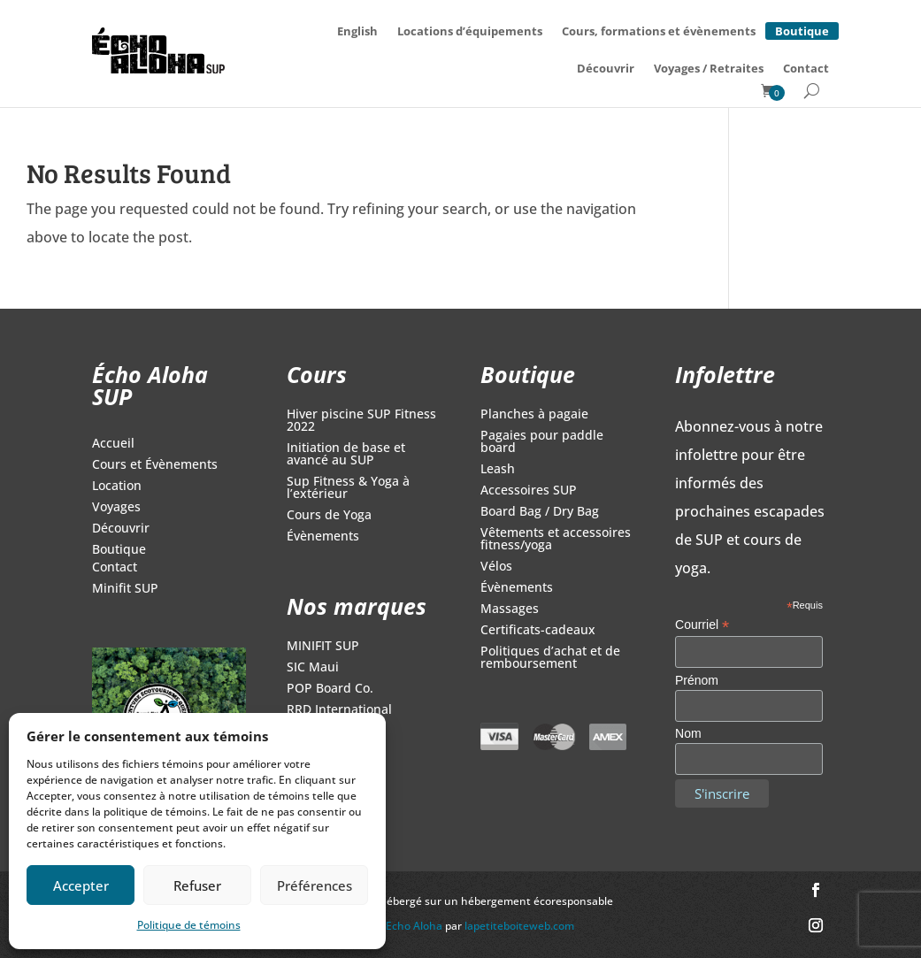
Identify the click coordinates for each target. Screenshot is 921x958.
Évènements (323, 537)
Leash (497, 470)
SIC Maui (313, 668)
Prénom (696, 680)
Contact (806, 68)
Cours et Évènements (155, 465)
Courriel (702, 625)
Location (117, 486)
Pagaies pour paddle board (541, 442)
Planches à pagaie (534, 415)
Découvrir (605, 68)
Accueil (113, 444)
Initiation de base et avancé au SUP (346, 454)
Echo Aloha (415, 925)
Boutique (802, 28)
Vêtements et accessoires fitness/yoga (555, 539)
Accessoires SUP (528, 491)
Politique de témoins (189, 924)
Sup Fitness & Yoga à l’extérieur (348, 488)
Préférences (314, 885)
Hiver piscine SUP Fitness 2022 (361, 421)
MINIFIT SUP (323, 647)
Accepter (81, 885)
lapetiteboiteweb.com (519, 925)
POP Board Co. (330, 689)
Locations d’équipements (469, 31)
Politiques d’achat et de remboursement (550, 658)
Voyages (116, 508)
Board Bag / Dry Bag (539, 512)
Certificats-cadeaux (537, 631)
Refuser (197, 885)
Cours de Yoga (329, 516)
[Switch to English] (357, 31)
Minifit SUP (125, 589)
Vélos (496, 567)
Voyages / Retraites (709, 68)
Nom (688, 733)
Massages (509, 609)
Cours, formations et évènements (659, 31)
